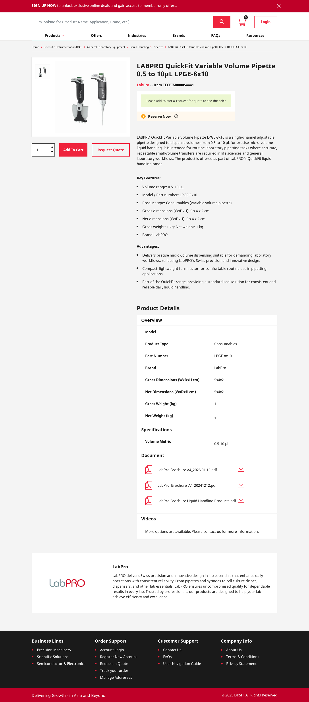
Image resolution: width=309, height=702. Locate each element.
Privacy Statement (241, 663)
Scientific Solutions (53, 656)
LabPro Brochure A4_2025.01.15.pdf (201, 468)
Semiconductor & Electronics (61, 663)
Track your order (114, 670)
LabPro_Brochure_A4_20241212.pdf (201, 484)
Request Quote (111, 149)
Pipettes (158, 47)
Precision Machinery (54, 649)
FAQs (167, 656)
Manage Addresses (116, 677)
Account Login (112, 649)
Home (35, 47)
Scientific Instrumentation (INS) (63, 47)
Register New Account (118, 656)
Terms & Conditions (242, 656)
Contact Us (172, 649)
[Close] (279, 6)
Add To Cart (73, 149)
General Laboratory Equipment (106, 47)
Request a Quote (114, 663)
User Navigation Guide (182, 663)
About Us (234, 649)
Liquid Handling (139, 47)
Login (266, 21)
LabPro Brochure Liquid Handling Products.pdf (201, 499)
